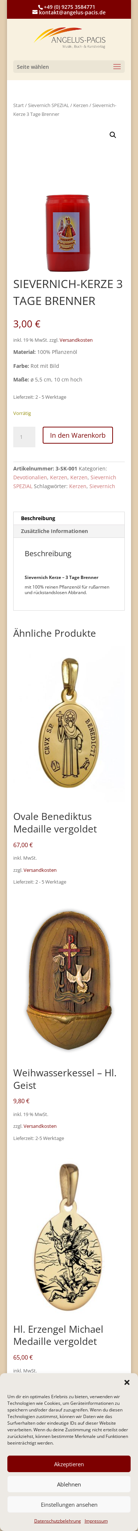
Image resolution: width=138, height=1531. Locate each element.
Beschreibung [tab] (38, 518)
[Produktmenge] (24, 437)
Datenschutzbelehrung (57, 1521)
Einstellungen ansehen (69, 1504)
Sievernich (102, 486)
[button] (127, 1382)
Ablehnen (69, 1484)
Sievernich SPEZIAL (48, 105)
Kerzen (80, 105)
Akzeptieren (69, 1464)
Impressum (96, 1521)
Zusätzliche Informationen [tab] (54, 530)
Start (18, 105)
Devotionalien (30, 477)
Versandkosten (76, 340)
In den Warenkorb (78, 435)
